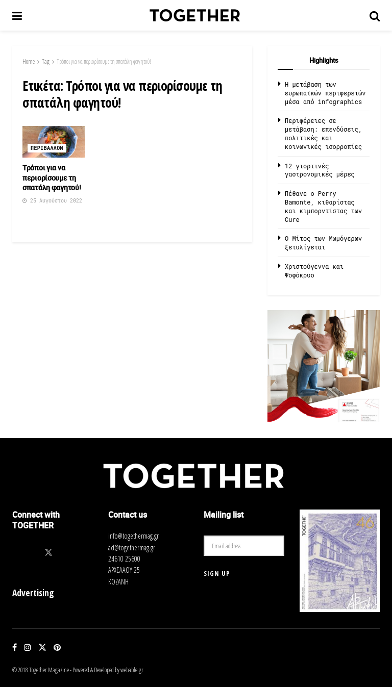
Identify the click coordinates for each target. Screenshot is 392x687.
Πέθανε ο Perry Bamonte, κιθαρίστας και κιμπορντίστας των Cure (323, 206)
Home (28, 61)
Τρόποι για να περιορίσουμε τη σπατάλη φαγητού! (104, 61)
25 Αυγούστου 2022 (52, 200)
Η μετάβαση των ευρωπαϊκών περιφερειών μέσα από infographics (325, 93)
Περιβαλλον (47, 148)
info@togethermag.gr (133, 536)
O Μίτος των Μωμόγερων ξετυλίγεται (323, 242)
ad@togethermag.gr (131, 547)
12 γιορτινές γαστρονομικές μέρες (320, 170)
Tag (46, 61)
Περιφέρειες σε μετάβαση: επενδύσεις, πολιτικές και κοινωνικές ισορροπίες (323, 133)
